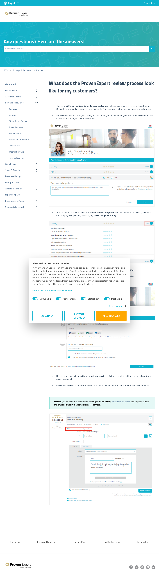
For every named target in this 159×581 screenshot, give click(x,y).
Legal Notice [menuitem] (143, 542)
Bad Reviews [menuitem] (15, 133)
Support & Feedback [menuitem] (14, 206)
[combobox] (76, 48)
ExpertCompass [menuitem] (12, 194)
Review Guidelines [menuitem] (17, 158)
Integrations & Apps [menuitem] (14, 200)
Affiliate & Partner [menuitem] (13, 188)
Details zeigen (116, 306)
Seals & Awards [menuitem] (12, 170)
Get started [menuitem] (10, 84)
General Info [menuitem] (11, 90)
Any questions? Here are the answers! (44, 41)
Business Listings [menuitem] (13, 176)
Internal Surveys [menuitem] (16, 151)
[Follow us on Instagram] (142, 567)
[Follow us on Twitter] (137, 567)
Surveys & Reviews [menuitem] (14, 102)
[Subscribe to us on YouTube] (153, 567)
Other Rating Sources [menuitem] (19, 121)
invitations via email (121, 401)
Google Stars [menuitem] (11, 164)
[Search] (152, 48)
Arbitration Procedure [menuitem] (19, 139)
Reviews (40, 70)
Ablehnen (47, 316)
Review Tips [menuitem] (14, 145)
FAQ (6, 70)
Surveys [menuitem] (12, 114)
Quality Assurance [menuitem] (112, 542)
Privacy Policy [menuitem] (80, 542)
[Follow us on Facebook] (131, 567)
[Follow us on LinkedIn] (148, 567)
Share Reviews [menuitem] (16, 127)
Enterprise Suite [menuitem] (12, 182)
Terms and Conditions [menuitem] (47, 542)
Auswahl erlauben (80, 316)
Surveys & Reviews (22, 70)
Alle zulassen (111, 316)
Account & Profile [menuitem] (13, 96)
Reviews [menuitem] (13, 108)
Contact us (149, 3)
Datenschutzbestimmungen (59, 290)
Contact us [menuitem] (15, 542)
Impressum (38, 290)
